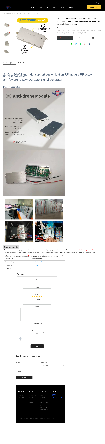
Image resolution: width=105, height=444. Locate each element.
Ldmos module (26, 13)
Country (44, 363)
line (71, 44)
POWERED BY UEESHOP (52, 418)
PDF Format (93, 38)
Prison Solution (44, 400)
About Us (63, 7)
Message (37, 306)
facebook (67, 44)
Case (46, 7)
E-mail (37, 287)
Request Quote (94, 7)
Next (7, 55)
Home (32, 7)
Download (54, 7)
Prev (7, 19)
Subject (37, 299)
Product (39, 7)
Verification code (37, 323)
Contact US (21, 397)
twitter (76, 44)
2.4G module (36, 13)
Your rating (37, 294)
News (71, 7)
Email (18, 363)
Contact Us (82, 38)
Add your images (37, 332)
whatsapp (80, 44)
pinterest (85, 44)
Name (37, 280)
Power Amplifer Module (14, 13)
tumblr (89, 44)
